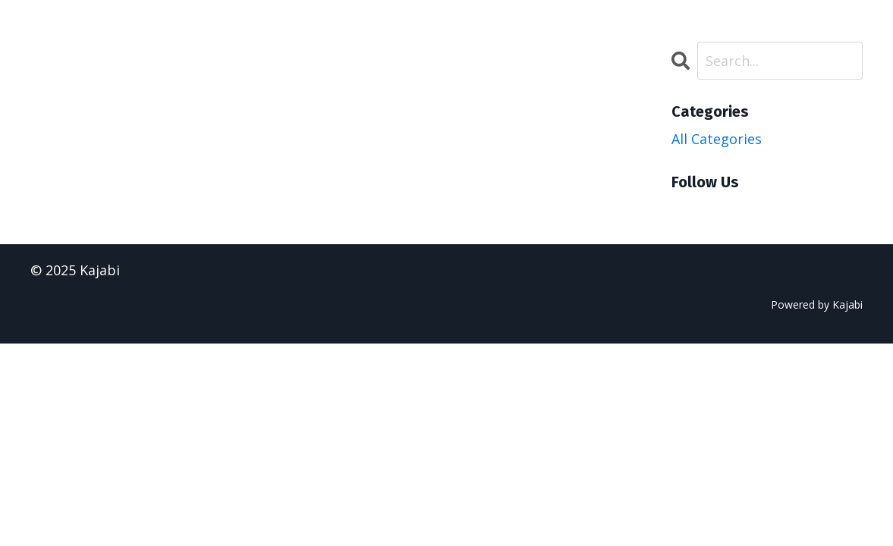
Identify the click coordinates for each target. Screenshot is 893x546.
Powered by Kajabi (817, 304)
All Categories (716, 139)
